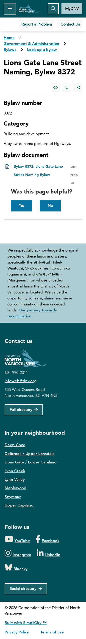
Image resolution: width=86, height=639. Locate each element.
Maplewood (15, 488)
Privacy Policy (17, 632)
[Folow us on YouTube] (17, 539)
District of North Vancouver (27, 358)
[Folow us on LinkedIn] (48, 553)
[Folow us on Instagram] (18, 553)
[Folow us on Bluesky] (16, 567)
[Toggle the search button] (53, 8)
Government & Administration (31, 43)
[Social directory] (26, 588)
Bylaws (10, 49)
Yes (21, 205)
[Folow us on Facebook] (47, 539)
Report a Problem (36, 24)
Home (28, 8)
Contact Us (70, 24)
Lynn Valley (15, 479)
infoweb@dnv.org (21, 380)
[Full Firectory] (24, 409)
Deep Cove (15, 445)
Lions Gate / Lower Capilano (30, 462)
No (50, 205)
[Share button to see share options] (78, 87)
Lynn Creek (15, 471)
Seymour (13, 496)
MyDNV (72, 8)
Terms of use (52, 632)
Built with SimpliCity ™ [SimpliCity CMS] (26, 622)
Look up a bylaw (42, 49)
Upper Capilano (19, 505)
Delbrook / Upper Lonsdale (30, 453)
